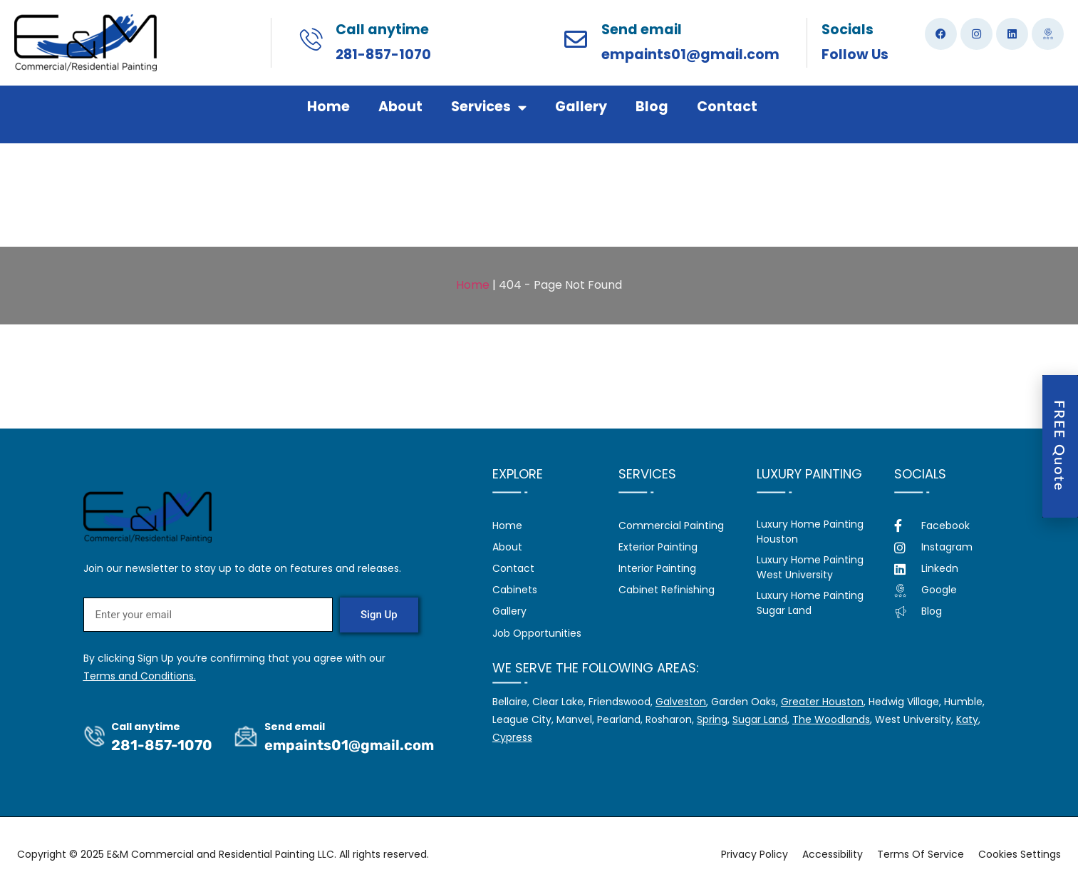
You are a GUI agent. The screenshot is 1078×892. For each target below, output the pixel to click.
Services (489, 107)
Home (328, 106)
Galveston (680, 701)
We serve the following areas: (595, 668)
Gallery (581, 106)
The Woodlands (831, 719)
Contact (727, 106)
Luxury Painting (809, 474)
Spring (712, 719)
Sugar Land (759, 719)
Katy (967, 719)
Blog (652, 106)
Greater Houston (822, 701)
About (400, 106)
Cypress (512, 737)
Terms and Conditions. (139, 676)
